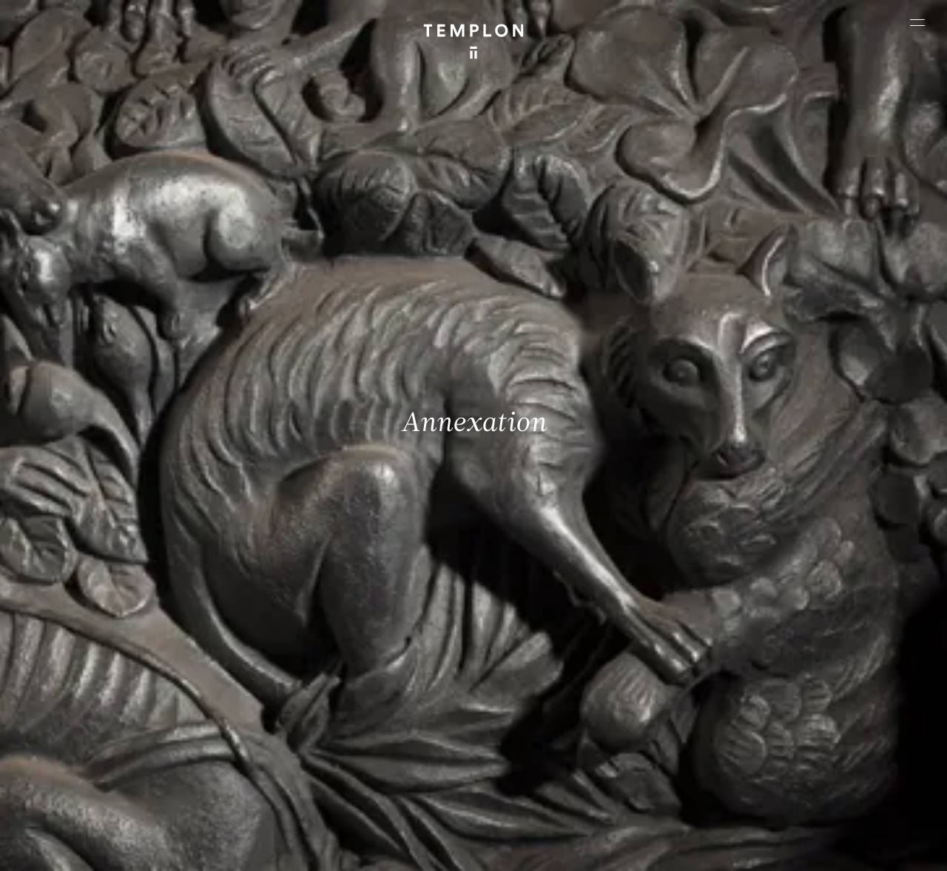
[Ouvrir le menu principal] (917, 22)
